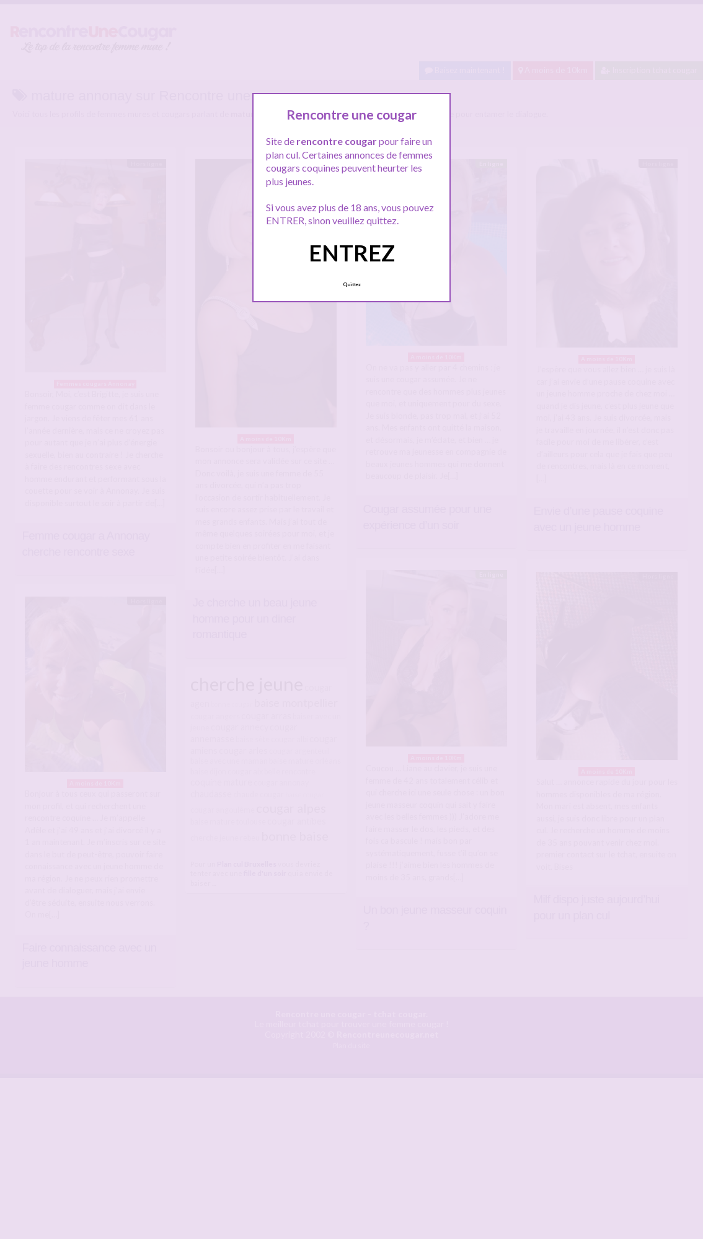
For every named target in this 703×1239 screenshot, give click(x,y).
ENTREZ (352, 252)
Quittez (352, 284)
